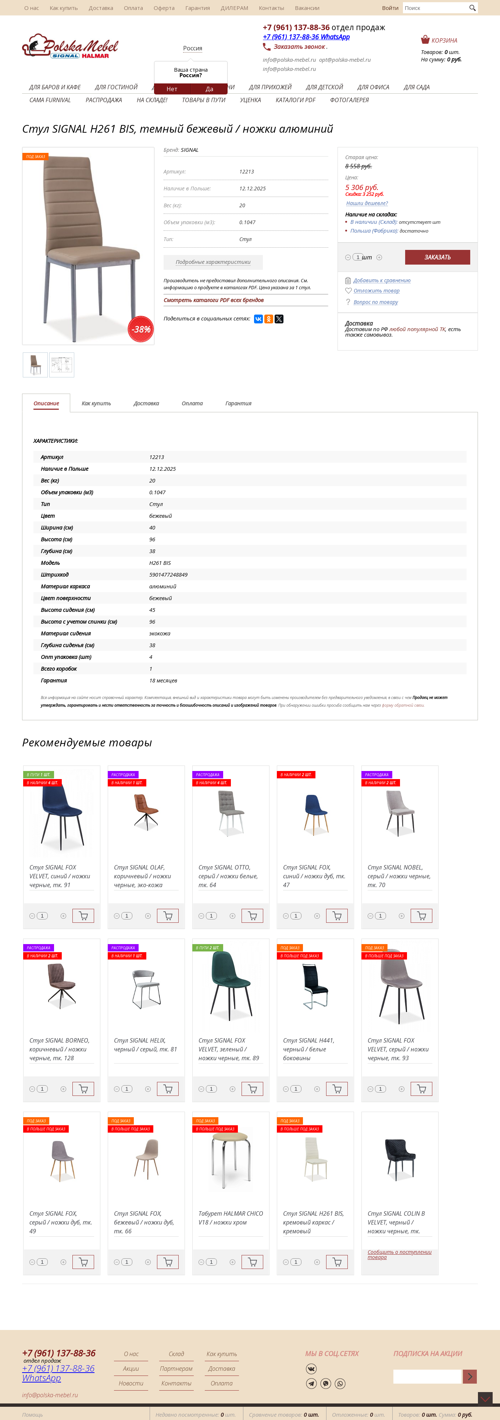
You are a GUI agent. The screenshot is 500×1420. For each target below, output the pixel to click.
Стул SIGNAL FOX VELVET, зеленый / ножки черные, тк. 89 (229, 1049)
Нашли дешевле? (367, 203)
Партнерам (176, 1369)
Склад (176, 1354)
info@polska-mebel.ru (289, 59)
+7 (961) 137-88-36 (296, 27)
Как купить (60, 7)
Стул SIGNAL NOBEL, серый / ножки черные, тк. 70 (399, 876)
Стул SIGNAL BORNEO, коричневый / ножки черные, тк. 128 (59, 1049)
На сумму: (441, 59)
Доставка (95, 7)
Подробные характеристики (213, 261)
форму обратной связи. (403, 705)
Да (209, 89)
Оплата (125, 7)
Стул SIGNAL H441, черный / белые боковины (309, 1049)
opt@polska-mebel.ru (345, 59)
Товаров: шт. (440, 51)
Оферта (154, 7)
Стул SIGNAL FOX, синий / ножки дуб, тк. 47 (314, 876)
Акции (131, 1369)
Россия (192, 48)
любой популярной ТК (417, 329)
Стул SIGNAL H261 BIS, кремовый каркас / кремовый (313, 1222)
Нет (172, 89)
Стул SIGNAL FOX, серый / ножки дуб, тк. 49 (60, 1222)
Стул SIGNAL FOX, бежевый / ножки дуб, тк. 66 (144, 1222)
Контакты (256, 7)
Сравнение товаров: (284, 1412)
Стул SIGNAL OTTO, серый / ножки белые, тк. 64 (228, 876)
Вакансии (290, 7)
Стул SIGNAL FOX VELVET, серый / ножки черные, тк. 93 (398, 1049)
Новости (131, 1383)
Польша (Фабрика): (374, 230)
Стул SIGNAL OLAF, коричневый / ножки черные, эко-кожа (142, 876)
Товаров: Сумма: (435, 1412)
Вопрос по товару (376, 302)
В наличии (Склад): (374, 221)
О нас (29, 7)
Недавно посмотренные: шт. (196, 1412)
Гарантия (186, 7)
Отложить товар (377, 291)
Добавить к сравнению (382, 280)
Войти (390, 7)
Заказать (438, 257)
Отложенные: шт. (358, 1412)
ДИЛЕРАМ (221, 7)
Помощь (32, 1412)
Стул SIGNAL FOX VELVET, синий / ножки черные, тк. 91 (59, 876)
